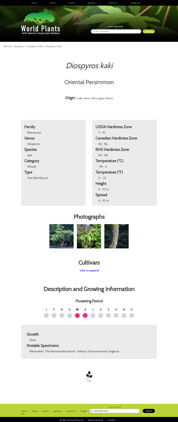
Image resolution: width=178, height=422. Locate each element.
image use (135, 2)
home (34, 2)
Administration (95, 420)
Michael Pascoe (75, 420)
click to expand (89, 270)
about (53, 2)
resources (71, 411)
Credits (111, 420)
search (72, 2)
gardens (91, 2)
